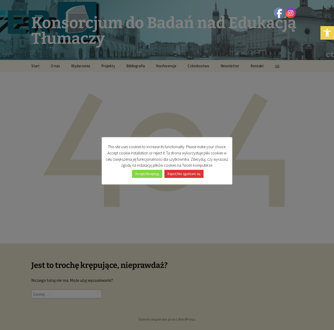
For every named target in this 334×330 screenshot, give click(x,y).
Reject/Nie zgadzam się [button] (184, 174)
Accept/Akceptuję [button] (147, 174)
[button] (327, 33)
